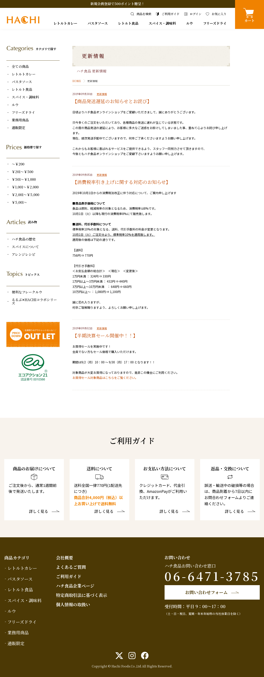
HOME (76, 81)
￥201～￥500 (22, 172)
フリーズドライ (215, 23)
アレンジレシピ (23, 254)
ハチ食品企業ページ (75, 586)
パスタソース (98, 23)
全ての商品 (20, 66)
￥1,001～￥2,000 (25, 187)
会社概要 (64, 558)
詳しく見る (38, 511)
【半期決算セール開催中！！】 (105, 335)
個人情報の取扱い (73, 604)
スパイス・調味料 (162, 23)
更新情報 (102, 94)
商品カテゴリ (17, 558)
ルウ (189, 23)
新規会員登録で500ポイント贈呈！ (117, 3)
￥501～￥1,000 (24, 179)
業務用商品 (20, 120)
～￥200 (18, 164)
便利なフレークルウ (27, 292)
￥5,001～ (19, 202)
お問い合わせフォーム (206, 592)
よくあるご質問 (71, 567)
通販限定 (18, 127)
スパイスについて (25, 247)
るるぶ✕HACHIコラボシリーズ (34, 301)
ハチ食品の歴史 (24, 239)
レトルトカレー (65, 23)
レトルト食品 (128, 23)
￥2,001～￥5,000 (25, 194)
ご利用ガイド (68, 576)
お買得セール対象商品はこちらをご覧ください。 (105, 377)
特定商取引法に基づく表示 (81, 595)
